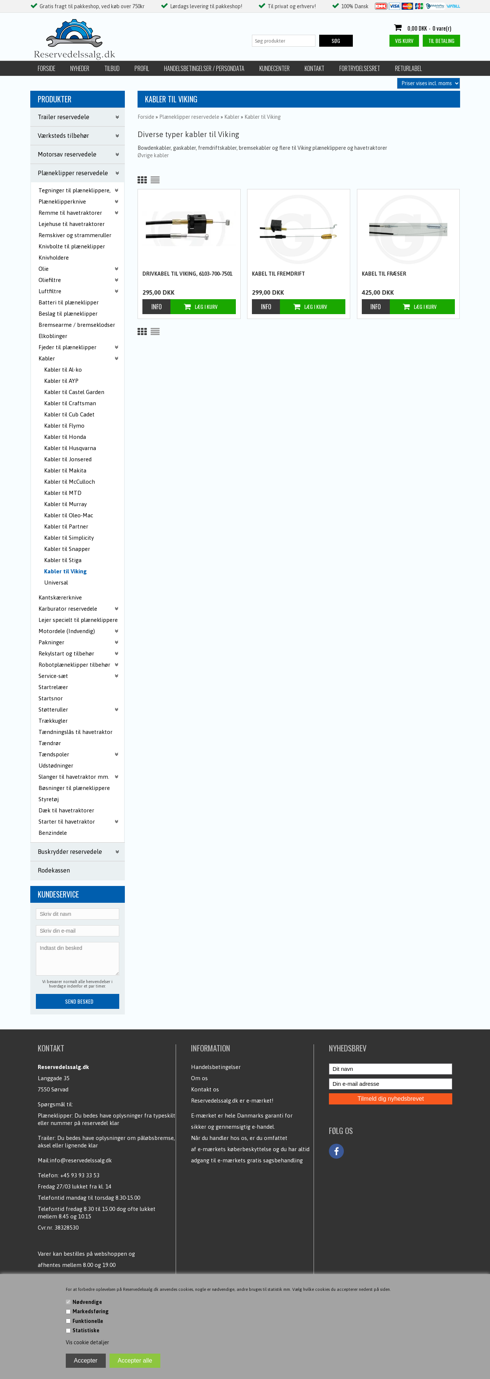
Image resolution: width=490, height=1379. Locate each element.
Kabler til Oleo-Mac (68, 515)
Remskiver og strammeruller (74, 235)
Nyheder (79, 68)
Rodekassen (54, 870)
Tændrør (49, 743)
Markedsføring (91, 1311)
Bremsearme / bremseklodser (76, 325)
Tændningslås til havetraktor (75, 732)
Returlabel (408, 68)
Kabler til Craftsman (70, 403)
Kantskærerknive (60, 597)
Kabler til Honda (65, 437)
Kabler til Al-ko (63, 369)
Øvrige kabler (153, 155)
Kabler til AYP (61, 381)
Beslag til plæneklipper (68, 313)
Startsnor (50, 698)
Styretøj (48, 799)
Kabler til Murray (65, 504)
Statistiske (86, 1330)
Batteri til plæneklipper (68, 302)
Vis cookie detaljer (87, 1342)
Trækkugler (53, 721)
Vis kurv (404, 40)
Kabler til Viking (65, 571)
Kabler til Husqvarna (70, 448)
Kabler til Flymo (64, 425)
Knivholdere (53, 257)
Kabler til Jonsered (68, 459)
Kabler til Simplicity (69, 537)
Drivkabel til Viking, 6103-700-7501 (187, 274)
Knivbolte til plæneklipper (71, 246)
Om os (199, 1078)
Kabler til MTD (62, 493)
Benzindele (52, 833)
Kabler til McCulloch (69, 481)
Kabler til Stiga (62, 560)
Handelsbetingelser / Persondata (204, 68)
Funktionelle (88, 1321)
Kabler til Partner (66, 526)
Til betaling (441, 40)
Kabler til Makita (65, 470)
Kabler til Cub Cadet (69, 414)
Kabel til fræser (384, 274)
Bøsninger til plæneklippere (74, 788)
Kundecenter (274, 68)
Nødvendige (87, 1302)
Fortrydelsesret (359, 68)
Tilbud (112, 68)
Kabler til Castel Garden (74, 392)
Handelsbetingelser (216, 1067)
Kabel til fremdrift (278, 274)
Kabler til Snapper (67, 549)
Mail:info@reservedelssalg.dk (75, 1160)
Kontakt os (205, 1089)
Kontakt (314, 68)
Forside (46, 68)
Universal (56, 582)
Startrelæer (53, 687)
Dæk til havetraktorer (66, 810)
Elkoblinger (52, 336)
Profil (142, 68)
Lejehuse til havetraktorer (71, 224)
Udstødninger (55, 765)
